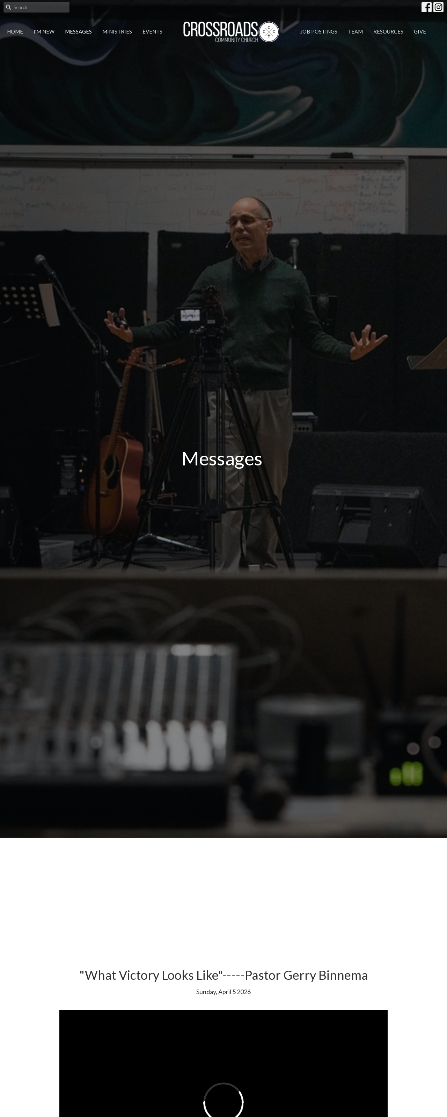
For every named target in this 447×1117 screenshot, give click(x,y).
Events (152, 31)
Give (420, 31)
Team (355, 31)
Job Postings (318, 31)
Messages (78, 31)
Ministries (117, 31)
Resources (388, 31)
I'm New (44, 31)
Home (15, 31)
